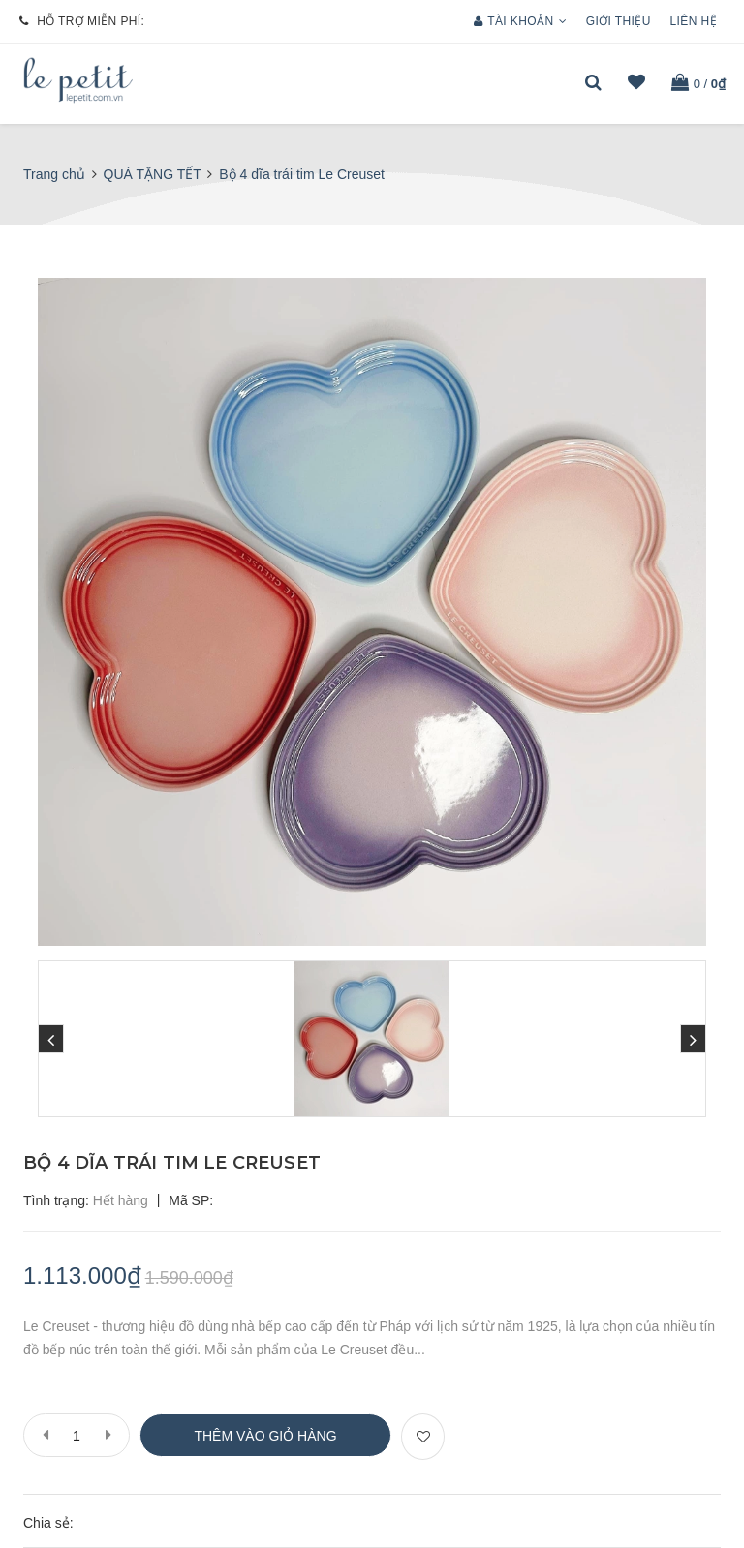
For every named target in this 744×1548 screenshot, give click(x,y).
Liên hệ (693, 21)
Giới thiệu (618, 21)
